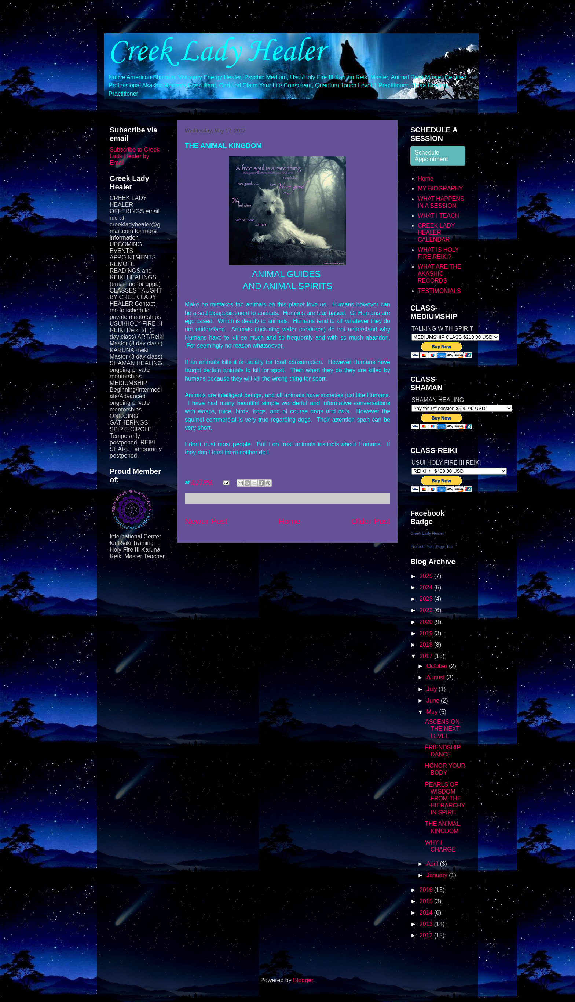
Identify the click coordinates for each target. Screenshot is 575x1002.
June (433, 700)
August (436, 677)
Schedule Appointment (431, 155)
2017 (427, 656)
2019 (427, 633)
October (437, 666)
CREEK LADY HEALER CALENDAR (436, 232)
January (437, 875)
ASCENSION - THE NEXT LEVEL (444, 729)
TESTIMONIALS (439, 291)
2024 (427, 587)
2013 (427, 924)
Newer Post (206, 521)
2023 (427, 599)
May (432, 712)
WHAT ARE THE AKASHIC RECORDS (439, 274)
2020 (427, 622)
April (433, 864)
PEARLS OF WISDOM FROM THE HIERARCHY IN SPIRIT (445, 798)
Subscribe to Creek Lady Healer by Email (135, 156)
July (432, 689)
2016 (427, 890)
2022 (427, 610)
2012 (427, 935)
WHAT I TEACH (438, 216)
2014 (427, 913)
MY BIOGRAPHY (440, 188)
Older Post (370, 521)
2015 (427, 901)
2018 (427, 645)
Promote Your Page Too (431, 546)
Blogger (303, 980)
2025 (427, 576)
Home (289, 521)
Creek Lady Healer (216, 52)
